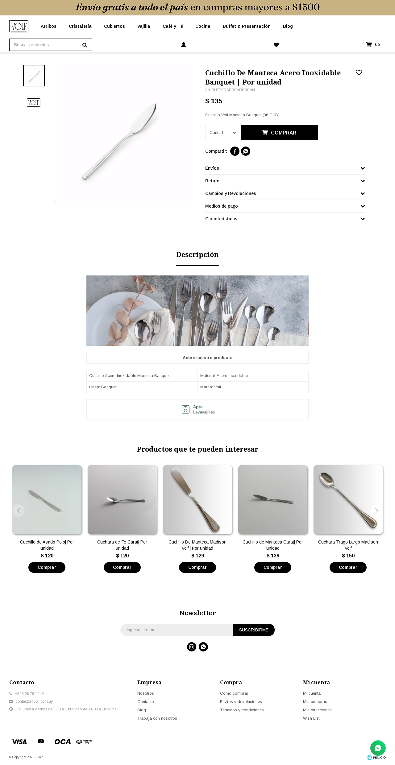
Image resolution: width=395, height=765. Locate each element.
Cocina (202, 26)
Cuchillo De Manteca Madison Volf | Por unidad (197, 545)
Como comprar (234, 693)
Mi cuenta (312, 693)
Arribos (48, 26)
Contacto (145, 701)
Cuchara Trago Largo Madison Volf (348, 545)
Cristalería (80, 26)
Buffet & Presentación (247, 26)
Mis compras (315, 701)
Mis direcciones (317, 710)
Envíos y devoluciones (241, 701)
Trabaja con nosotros (157, 718)
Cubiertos (114, 26)
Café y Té (173, 26)
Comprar (283, 132)
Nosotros (145, 693)
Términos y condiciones (242, 710)
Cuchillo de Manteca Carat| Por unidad (273, 545)
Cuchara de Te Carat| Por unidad (122, 545)
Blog (288, 26)
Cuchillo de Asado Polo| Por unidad (47, 545)
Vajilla (143, 26)
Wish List (311, 718)
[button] (376, 510)
